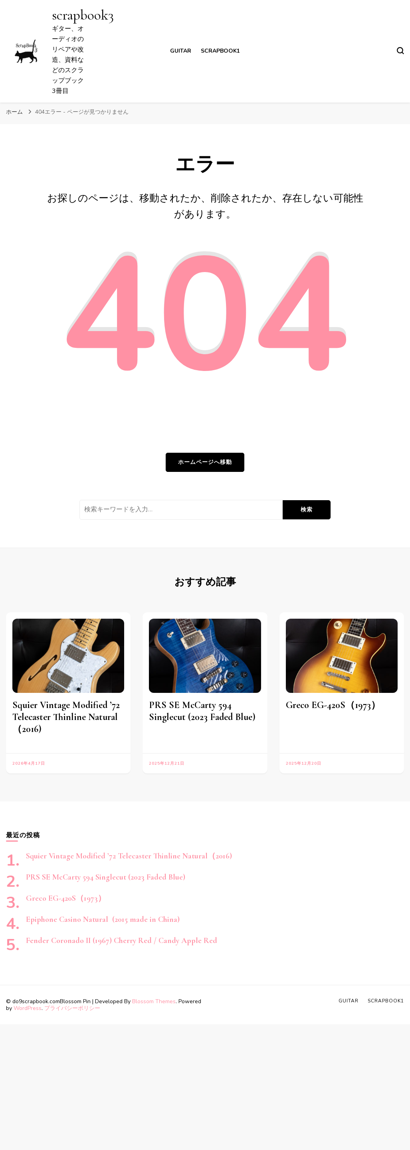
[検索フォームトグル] (400, 50)
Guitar (180, 51)
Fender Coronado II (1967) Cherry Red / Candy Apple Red (121, 940)
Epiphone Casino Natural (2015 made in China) (103, 919)
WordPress (28, 1008)
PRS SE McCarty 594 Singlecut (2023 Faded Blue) (202, 711)
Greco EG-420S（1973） (333, 705)
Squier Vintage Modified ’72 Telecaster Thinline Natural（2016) (66, 717)
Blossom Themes (154, 1001)
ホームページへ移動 (205, 462)
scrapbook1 (220, 51)
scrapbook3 (83, 15)
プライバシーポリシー (72, 1008)
